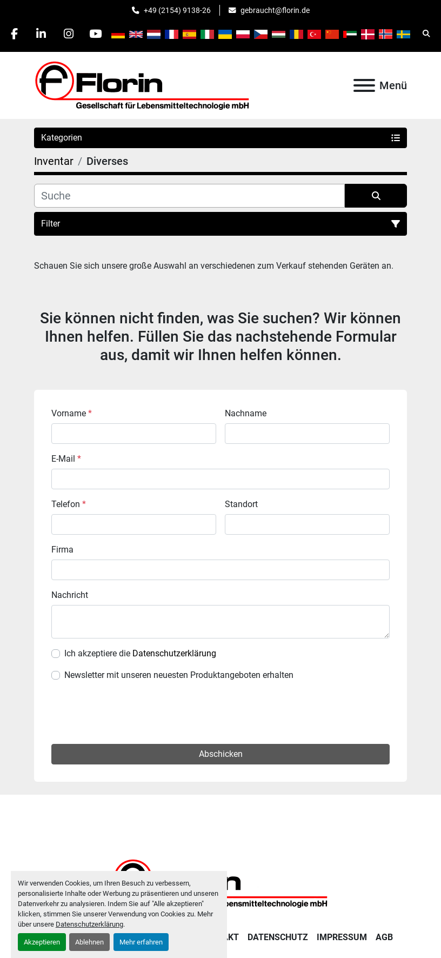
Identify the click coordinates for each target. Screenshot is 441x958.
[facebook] (13, 33)
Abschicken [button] (221, 754)
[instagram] (68, 33)
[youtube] (96, 33)
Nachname (245, 413)
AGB (384, 937)
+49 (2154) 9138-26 (177, 10)
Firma (62, 549)
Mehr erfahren (141, 942)
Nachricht (69, 595)
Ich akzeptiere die (140, 653)
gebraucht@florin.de (275, 10)
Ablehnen (89, 942)
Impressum (342, 937)
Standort (241, 504)
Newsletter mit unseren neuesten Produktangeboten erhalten (178, 675)
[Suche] (189, 196)
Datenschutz (278, 937)
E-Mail (66, 459)
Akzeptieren (42, 942)
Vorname (71, 413)
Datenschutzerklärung (89, 924)
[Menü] (364, 85)
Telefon (68, 504)
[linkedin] (41, 33)
